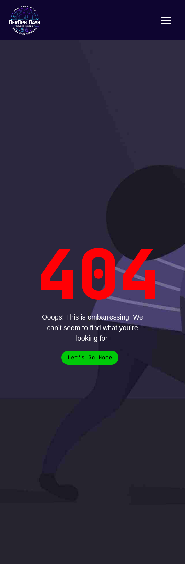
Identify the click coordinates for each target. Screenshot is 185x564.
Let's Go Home (90, 357)
